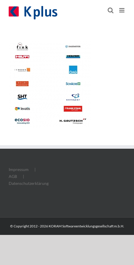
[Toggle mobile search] (110, 10)
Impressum (19, 169)
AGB (13, 176)
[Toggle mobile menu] (122, 10)
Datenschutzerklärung (29, 183)
